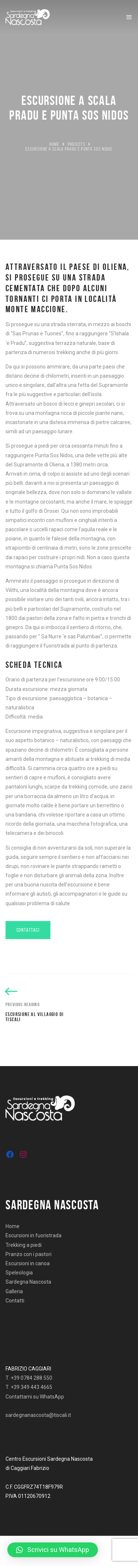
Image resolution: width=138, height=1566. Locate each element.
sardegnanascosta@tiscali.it (38, 1415)
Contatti (15, 1301)
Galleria (14, 1291)
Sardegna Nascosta (28, 1282)
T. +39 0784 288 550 (29, 1378)
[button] (52, 1549)
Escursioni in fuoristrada (33, 1235)
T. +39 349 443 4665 (29, 1387)
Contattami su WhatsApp (35, 1397)
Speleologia (19, 1273)
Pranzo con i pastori (29, 1254)
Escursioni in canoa (28, 1263)
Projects (76, 144)
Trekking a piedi (24, 1245)
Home (54, 144)
